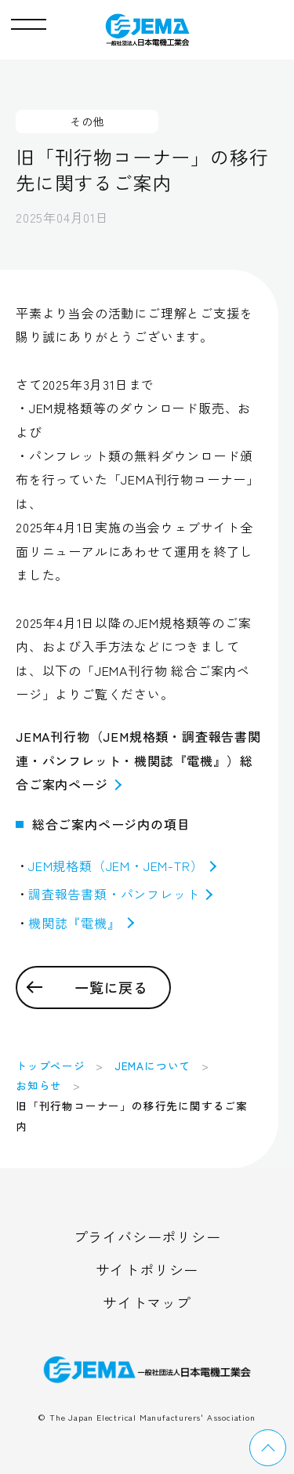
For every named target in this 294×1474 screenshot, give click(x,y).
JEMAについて (152, 1065)
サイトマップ (147, 1302)
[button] (28, 20)
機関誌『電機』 (81, 922)
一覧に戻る (111, 987)
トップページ (50, 1065)
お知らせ (39, 1085)
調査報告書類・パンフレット (120, 893)
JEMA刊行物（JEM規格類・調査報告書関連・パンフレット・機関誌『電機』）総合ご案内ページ (138, 760)
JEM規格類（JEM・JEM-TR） (122, 865)
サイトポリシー (147, 1269)
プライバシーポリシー (147, 1236)
